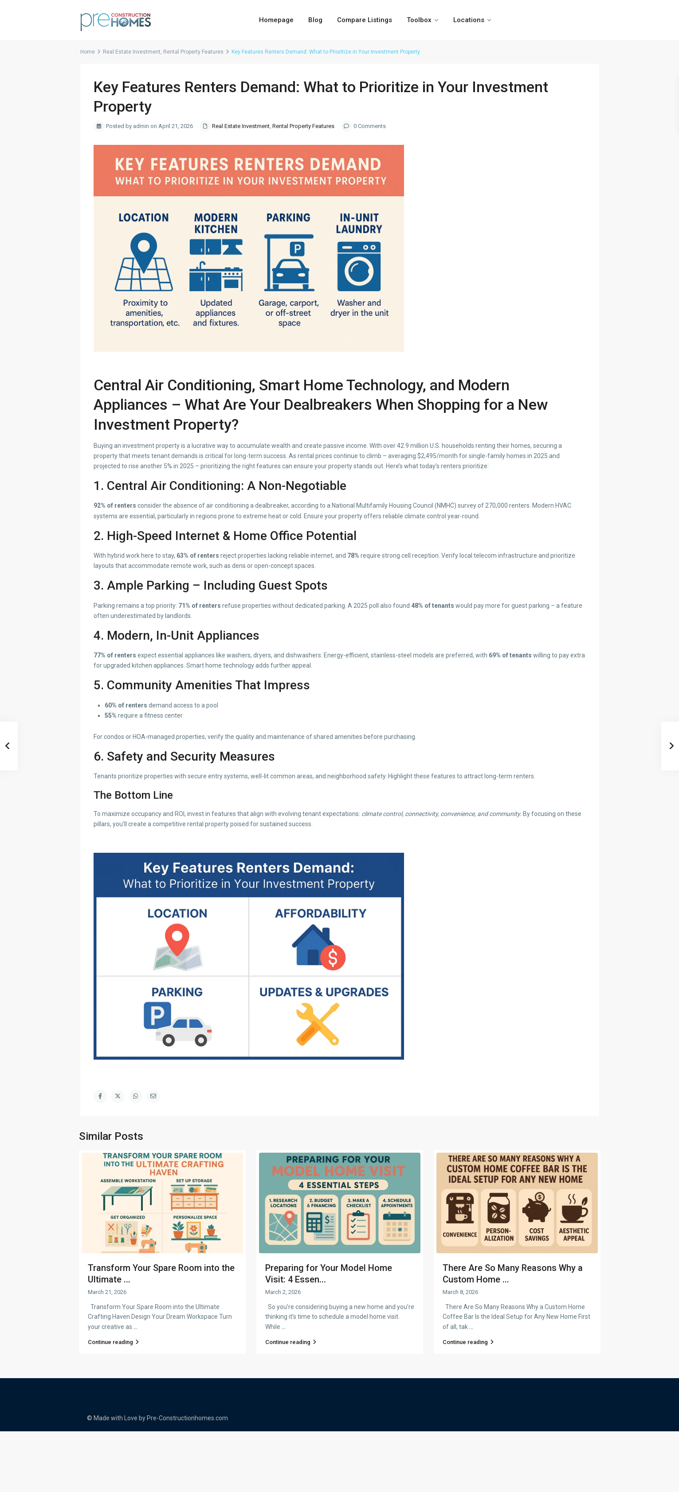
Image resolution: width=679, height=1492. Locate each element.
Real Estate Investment (132, 52)
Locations (468, 20)
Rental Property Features (193, 52)
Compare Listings (364, 20)
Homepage (276, 20)
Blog (315, 20)
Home (87, 52)
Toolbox (419, 20)
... (135, 1326)
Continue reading (113, 1342)
